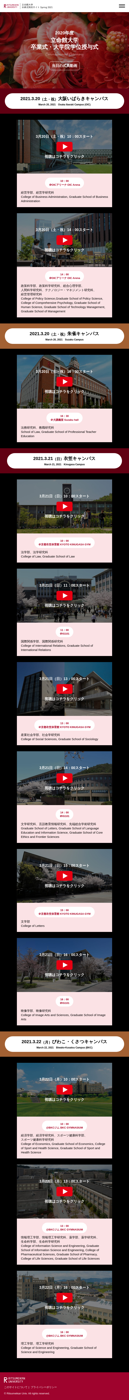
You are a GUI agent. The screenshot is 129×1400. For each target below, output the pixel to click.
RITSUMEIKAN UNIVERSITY (11, 6)
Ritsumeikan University (14, 1380)
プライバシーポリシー (44, 1387)
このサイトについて (16, 1387)
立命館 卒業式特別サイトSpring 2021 (37, 6)
